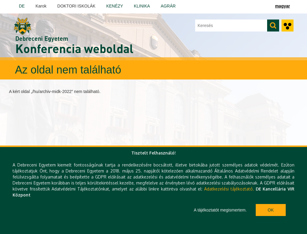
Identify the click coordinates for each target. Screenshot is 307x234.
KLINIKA (142, 6)
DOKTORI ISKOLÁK (76, 6)
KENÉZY (114, 6)
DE (22, 6)
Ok (271, 210)
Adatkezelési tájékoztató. (229, 188)
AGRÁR (168, 6)
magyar (282, 6)
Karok (40, 6)
